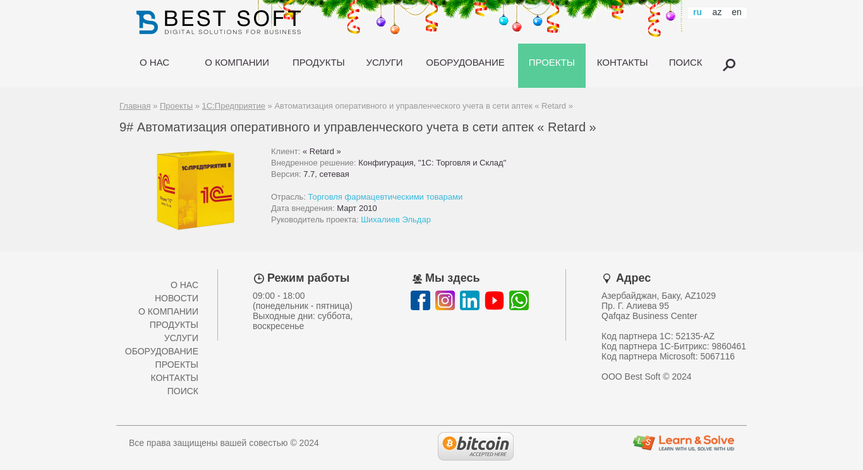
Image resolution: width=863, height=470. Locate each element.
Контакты (174, 378)
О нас (184, 285)
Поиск (182, 391)
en (737, 12)
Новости (176, 298)
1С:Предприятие (233, 106)
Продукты (174, 325)
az (717, 12)
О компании (168, 311)
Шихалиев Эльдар (396, 219)
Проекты (176, 106)
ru (697, 12)
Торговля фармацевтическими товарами (385, 197)
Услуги (181, 338)
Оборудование (161, 351)
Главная (134, 106)
